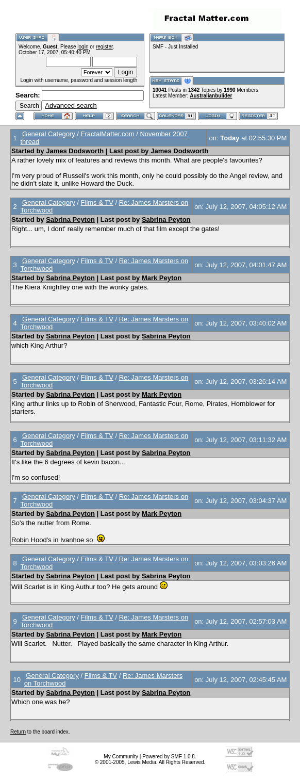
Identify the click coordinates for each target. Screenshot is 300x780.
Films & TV (97, 202)
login (82, 47)
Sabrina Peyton (70, 219)
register (104, 47)
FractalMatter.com (108, 134)
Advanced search (70, 105)
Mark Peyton (161, 278)
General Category (48, 134)
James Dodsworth (75, 151)
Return (18, 732)
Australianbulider (211, 96)
